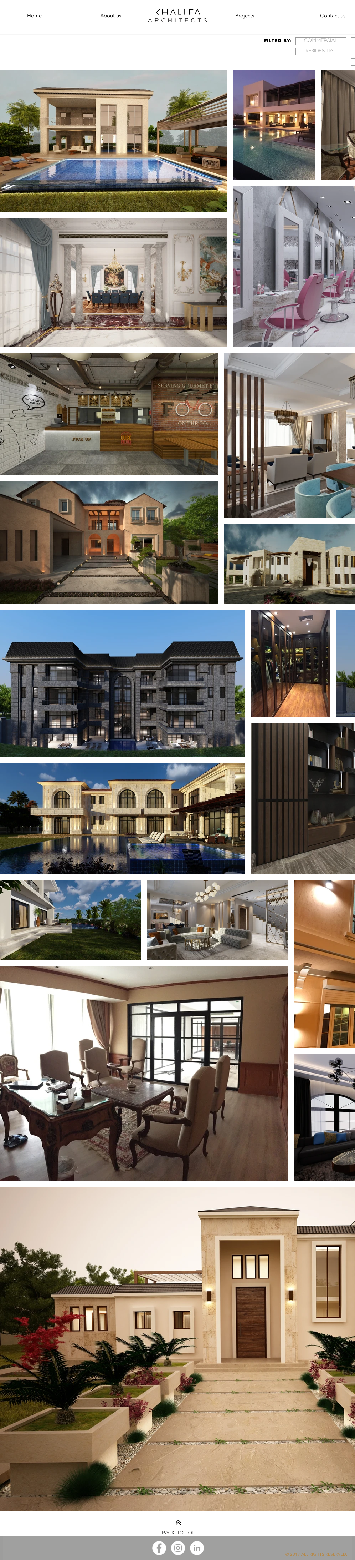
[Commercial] (320, 41)
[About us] (110, 16)
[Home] (34, 16)
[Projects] (244, 16)
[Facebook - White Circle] (159, 1548)
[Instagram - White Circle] (178, 1548)
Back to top (178, 1533)
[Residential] (320, 51)
